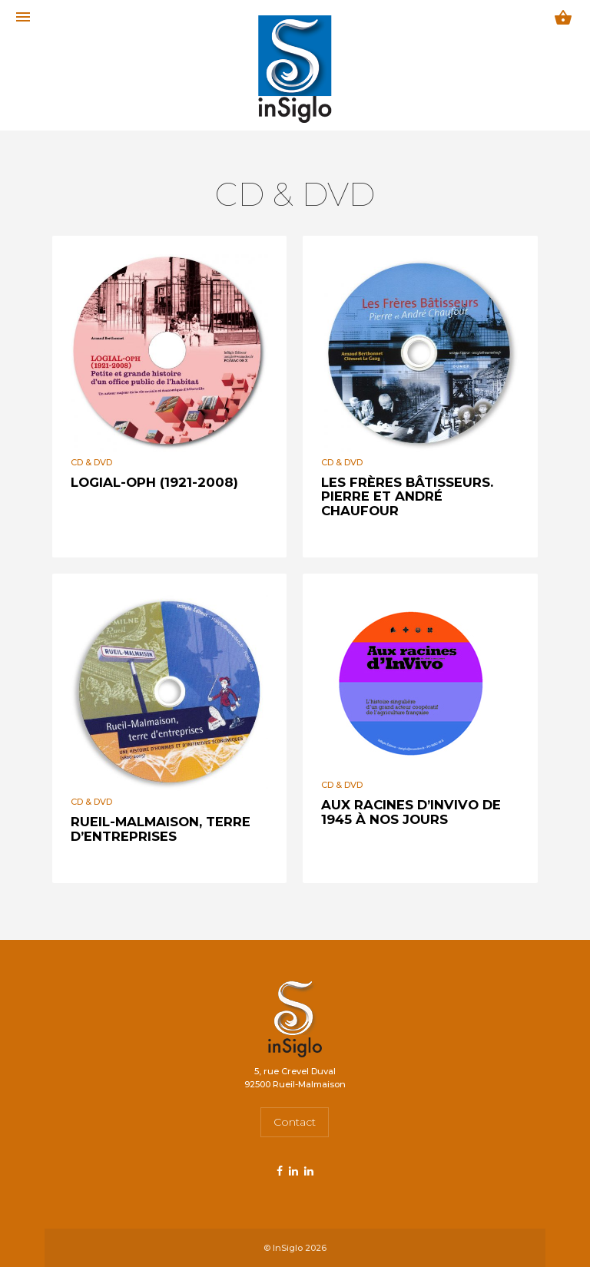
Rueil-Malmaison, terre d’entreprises (160, 828)
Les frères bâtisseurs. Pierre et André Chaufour (407, 496)
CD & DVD (91, 462)
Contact (294, 1122)
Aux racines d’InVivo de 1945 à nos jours (411, 811)
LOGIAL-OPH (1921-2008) (154, 482)
